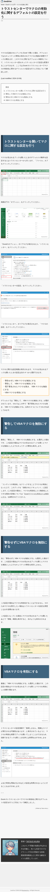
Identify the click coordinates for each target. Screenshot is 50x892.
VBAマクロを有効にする (15, 100)
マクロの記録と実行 (22, 4)
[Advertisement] (25, 35)
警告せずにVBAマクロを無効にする (19, 97)
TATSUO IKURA (33, 841)
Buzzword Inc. (25, 890)
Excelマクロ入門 (10, 4)
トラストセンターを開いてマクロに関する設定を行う (26, 91)
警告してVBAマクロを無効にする (18, 94)
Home (2, 4)
